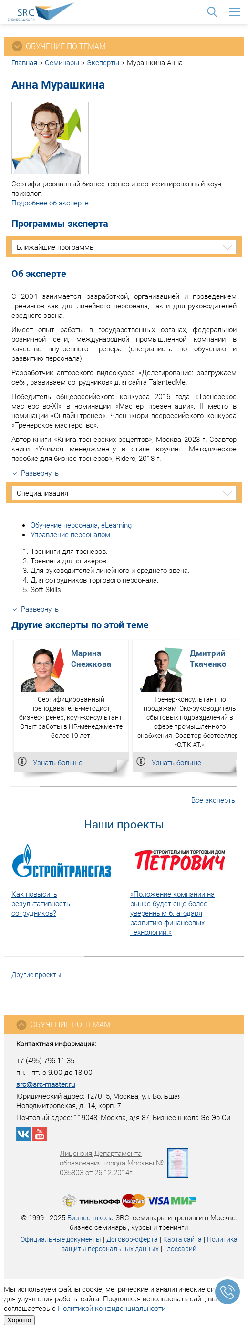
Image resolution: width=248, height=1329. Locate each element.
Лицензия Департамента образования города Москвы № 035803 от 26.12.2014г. (124, 1162)
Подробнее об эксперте (50, 202)
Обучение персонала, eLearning (81, 525)
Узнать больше (58, 762)
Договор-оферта (132, 1239)
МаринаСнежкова (91, 658)
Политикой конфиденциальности (111, 1308)
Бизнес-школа (90, 1217)
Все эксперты (214, 800)
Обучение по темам (63, 1025)
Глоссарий (180, 1248)
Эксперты (103, 62)
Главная (24, 62)
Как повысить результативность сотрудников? (40, 903)
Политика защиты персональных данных (150, 1244)
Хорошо (19, 1320)
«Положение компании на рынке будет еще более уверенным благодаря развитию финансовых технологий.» (172, 913)
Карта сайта (182, 1239)
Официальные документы (61, 1239)
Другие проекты (36, 974)
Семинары (62, 62)
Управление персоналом (70, 534)
